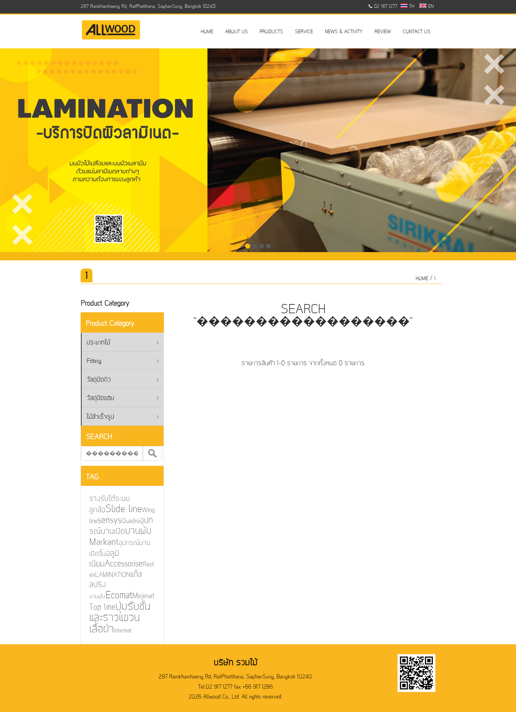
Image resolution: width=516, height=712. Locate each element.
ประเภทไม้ (122, 343)
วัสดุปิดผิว (122, 380)
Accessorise (118, 564)
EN (426, 6)
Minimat (138, 595)
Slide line (118, 510)
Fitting (122, 361)
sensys (104, 521)
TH (407, 6)
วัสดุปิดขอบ (122, 398)
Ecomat (113, 595)
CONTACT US (416, 32)
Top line (97, 606)
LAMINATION (107, 575)
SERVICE (304, 32)
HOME (207, 32)
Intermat (117, 629)
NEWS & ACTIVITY (344, 32)
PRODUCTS (271, 32)
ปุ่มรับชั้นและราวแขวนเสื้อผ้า (114, 617)
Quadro (125, 522)
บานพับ (92, 596)
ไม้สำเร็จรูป (122, 417)
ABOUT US (236, 32)
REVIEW (382, 32)
